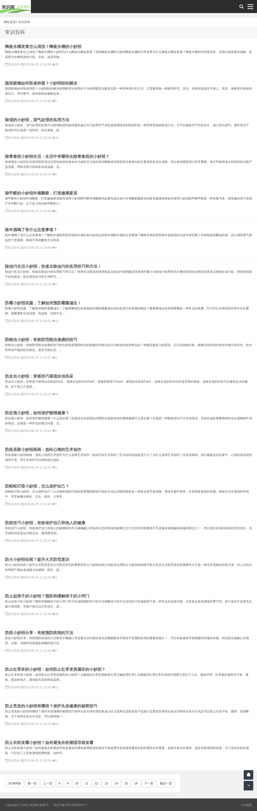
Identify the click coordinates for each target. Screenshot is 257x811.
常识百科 (24, 22)
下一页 (148, 783)
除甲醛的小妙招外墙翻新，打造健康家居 (41, 193)
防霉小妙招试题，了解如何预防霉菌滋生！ (43, 303)
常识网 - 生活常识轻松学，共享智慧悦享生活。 (15, 6)
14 (116, 783)
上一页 (47, 783)
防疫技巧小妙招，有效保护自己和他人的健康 (45, 523)
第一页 (32, 783)
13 (106, 783)
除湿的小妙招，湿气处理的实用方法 (37, 120)
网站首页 (10, 22)
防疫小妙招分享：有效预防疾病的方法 (39, 633)
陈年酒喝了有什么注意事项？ (31, 230)
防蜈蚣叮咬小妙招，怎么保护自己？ (37, 486)
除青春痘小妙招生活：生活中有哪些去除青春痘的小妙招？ (57, 156)
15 (126, 783)
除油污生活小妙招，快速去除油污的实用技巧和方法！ (53, 266)
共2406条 (14, 783)
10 (76, 783)
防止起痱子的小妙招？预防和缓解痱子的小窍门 (47, 596)
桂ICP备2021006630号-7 (70, 805)
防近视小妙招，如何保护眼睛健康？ (37, 413)
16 (136, 783)
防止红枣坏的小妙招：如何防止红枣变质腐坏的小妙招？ (55, 669)
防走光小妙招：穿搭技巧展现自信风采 (39, 376)
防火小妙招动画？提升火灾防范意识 (37, 559)
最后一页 (166, 783)
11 (86, 783)
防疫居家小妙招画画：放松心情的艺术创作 (43, 449)
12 (96, 783)
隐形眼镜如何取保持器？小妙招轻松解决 (41, 83)
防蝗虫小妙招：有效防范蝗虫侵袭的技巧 (41, 339)
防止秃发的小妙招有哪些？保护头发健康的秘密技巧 (51, 706)
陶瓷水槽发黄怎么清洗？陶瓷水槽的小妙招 (43, 46)
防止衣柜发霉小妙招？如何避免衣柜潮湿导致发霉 (49, 742)
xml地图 (246, 805)
